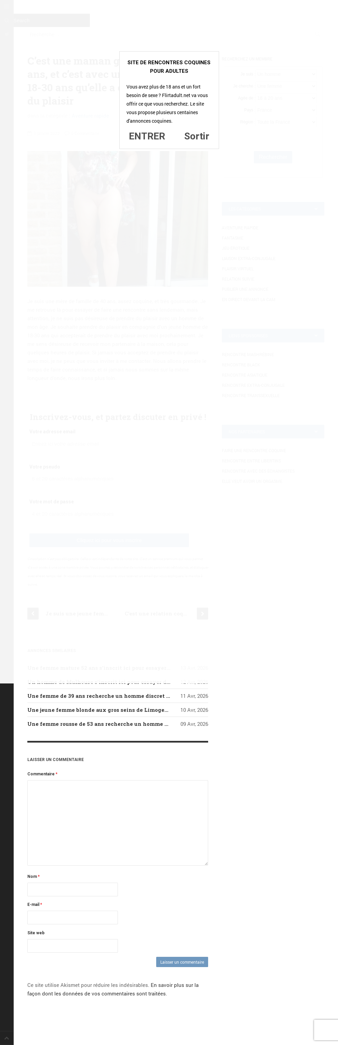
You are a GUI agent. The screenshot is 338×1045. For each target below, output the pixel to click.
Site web (35, 933)
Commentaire (42, 774)
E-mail (34, 904)
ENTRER (147, 136)
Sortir (196, 136)
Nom (33, 876)
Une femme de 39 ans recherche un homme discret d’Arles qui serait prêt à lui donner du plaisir (156, 695)
